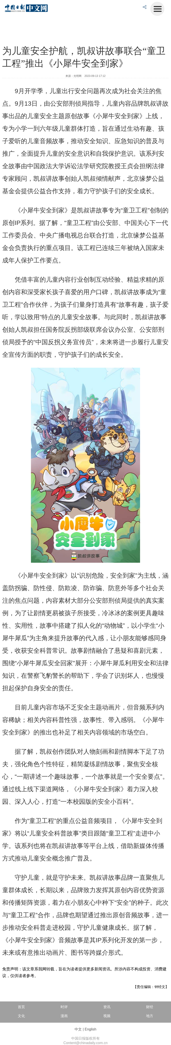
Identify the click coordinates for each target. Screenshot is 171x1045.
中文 (78, 1029)
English (90, 1029)
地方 (149, 1016)
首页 (21, 1007)
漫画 (64, 1016)
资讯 (106, 1007)
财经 (149, 1007)
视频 (106, 1016)
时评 (64, 1007)
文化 (21, 1016)
